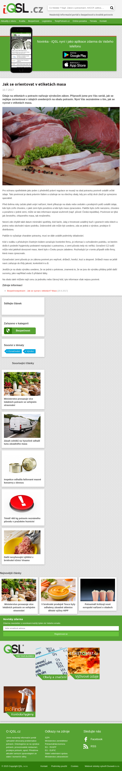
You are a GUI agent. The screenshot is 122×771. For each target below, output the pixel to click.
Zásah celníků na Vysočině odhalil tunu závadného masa (22, 429)
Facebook (96, 739)
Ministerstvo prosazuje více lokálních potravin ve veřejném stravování (22, 389)
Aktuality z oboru (8, 21)
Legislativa (47, 21)
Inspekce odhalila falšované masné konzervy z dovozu (22, 468)
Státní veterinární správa (56, 753)
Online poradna (80, 21)
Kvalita (22, 21)
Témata (93, 21)
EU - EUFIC (50, 750)
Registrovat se (61, 634)
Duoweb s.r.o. (113, 766)
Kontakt (103, 21)
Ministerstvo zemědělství (56, 741)
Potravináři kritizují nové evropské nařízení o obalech (97, 594)
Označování (14, 351)
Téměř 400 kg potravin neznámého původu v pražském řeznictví (22, 507)
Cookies (74, 766)
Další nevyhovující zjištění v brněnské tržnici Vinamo (22, 546)
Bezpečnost (33, 21)
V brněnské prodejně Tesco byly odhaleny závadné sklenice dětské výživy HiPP (58, 595)
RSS (93, 746)
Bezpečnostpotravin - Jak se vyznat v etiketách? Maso (32, 291)
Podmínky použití (59, 766)
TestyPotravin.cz (62, 21)
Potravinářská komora (55, 744)
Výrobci (30, 351)
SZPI (47, 737)
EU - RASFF (50, 747)
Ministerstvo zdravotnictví (56, 756)
